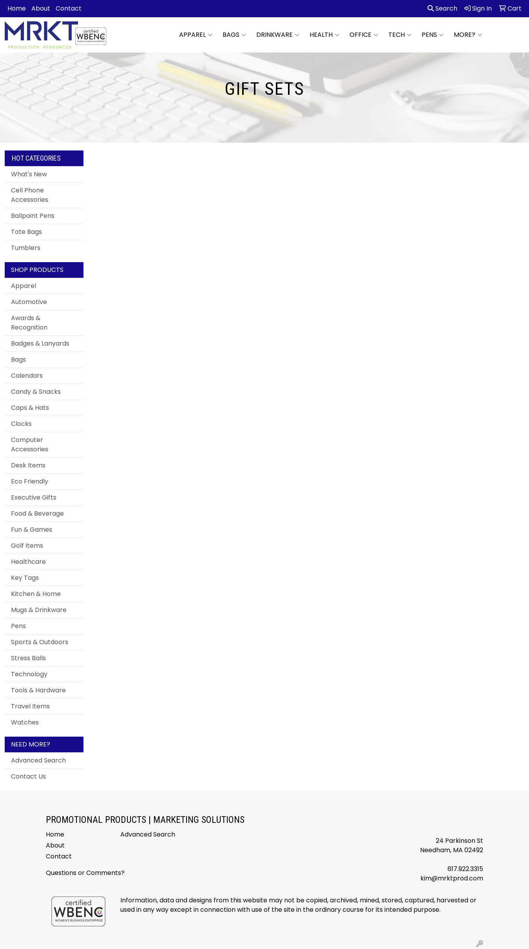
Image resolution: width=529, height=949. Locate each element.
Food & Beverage (37, 513)
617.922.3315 (465, 868)
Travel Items (30, 706)
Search (442, 8)
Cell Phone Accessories (29, 195)
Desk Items (28, 465)
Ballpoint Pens (32, 215)
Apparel (195, 35)
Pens (433, 35)
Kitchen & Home (36, 593)
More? (468, 35)
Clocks (21, 423)
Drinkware (277, 35)
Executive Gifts (33, 497)
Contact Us (28, 776)
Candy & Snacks (36, 391)
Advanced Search (38, 760)
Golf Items (27, 545)
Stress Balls (28, 658)
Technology (29, 674)
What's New (29, 174)
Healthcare (28, 561)
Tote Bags (26, 231)
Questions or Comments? (85, 872)
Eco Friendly (29, 481)
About (40, 8)
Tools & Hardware (38, 690)
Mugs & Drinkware (39, 609)
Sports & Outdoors (39, 642)
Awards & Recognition (29, 322)
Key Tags (25, 577)
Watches (25, 722)
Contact (69, 8)
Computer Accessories (29, 444)
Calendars (27, 375)
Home (16, 8)
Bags (234, 35)
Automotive (29, 301)
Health (324, 35)
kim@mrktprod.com (451, 878)
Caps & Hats (30, 407)
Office (364, 35)
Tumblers (25, 247)
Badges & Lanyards (40, 343)
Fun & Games (31, 529)
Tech (399, 35)
